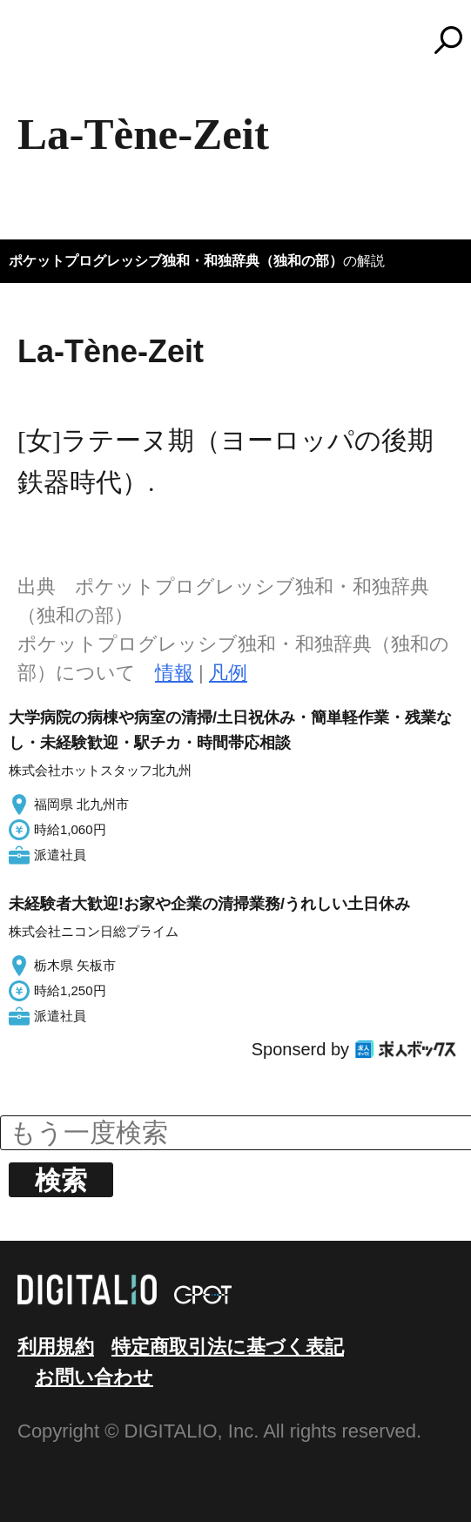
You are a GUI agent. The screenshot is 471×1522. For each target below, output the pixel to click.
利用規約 (55, 1346)
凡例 (228, 673)
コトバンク (243, 40)
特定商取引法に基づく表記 (227, 1346)
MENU (43, 48)
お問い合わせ (94, 1377)
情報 (174, 673)
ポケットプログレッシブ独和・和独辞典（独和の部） (176, 260)
